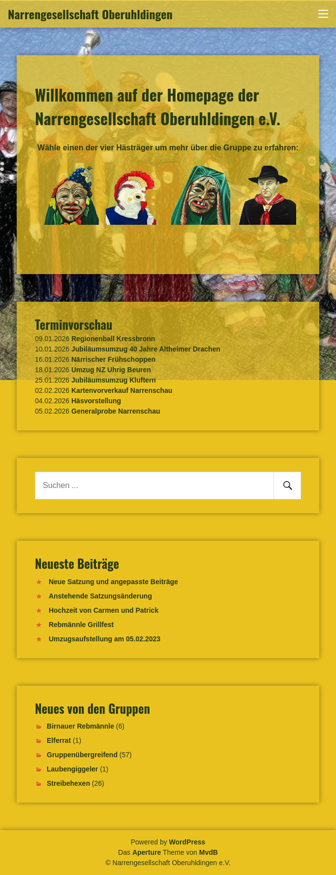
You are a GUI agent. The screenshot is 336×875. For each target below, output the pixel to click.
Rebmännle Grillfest (81, 625)
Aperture (146, 852)
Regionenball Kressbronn (113, 339)
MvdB (208, 852)
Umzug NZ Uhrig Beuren (111, 370)
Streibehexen (68, 783)
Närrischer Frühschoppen (113, 359)
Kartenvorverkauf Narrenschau (121, 390)
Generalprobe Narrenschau (115, 411)
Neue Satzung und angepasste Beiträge (113, 582)
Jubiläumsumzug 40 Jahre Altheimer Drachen (145, 349)
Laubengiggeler (72, 769)
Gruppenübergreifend (82, 755)
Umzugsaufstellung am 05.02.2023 (104, 639)
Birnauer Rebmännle (80, 726)
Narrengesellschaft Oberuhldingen (90, 14)
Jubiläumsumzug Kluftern (113, 380)
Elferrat (59, 740)
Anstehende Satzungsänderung (100, 596)
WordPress (187, 842)
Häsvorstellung (96, 401)
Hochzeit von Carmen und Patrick (103, 610)
